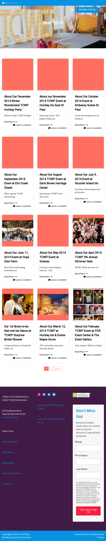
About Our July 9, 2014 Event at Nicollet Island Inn (86, 179)
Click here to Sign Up (88, 511)
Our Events (7, 452)
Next (57, 368)
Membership (8, 462)
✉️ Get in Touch (9, 3)
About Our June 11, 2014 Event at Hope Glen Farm (16, 257)
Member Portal (87, 10)
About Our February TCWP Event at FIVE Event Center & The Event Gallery (88, 333)
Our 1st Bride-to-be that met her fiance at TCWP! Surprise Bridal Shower (17, 333)
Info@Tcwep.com (10, 417)
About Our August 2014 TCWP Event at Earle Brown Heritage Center (52, 181)
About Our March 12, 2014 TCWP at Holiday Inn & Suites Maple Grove (52, 333)
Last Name (81, 469)
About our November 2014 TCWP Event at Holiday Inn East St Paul (52, 103)
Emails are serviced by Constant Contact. (87, 501)
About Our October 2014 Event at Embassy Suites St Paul (87, 103)
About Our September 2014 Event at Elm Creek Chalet (16, 181)
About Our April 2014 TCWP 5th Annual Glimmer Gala (88, 257)
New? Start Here (10, 441)
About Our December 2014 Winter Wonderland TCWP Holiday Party (17, 103)
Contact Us (7, 484)
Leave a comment (22, 125)
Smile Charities (82, 534)
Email (79, 442)
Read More (10, 121)
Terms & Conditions (11, 473)
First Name (82, 456)
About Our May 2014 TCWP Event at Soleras (52, 257)
